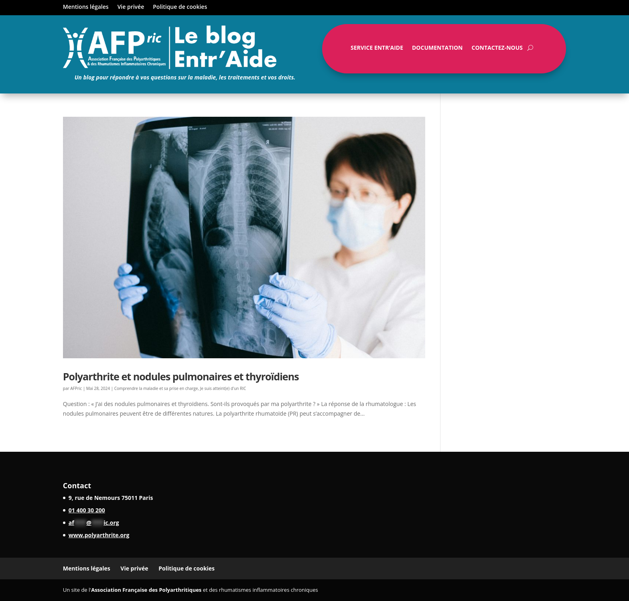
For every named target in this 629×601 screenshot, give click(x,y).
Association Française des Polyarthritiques (146, 589)
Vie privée (131, 7)
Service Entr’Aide (377, 49)
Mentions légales (86, 7)
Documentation (437, 49)
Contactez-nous (497, 49)
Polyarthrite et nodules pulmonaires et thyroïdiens (181, 376)
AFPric (76, 388)
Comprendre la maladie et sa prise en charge (156, 388)
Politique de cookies (180, 7)
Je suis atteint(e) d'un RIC (223, 388)
